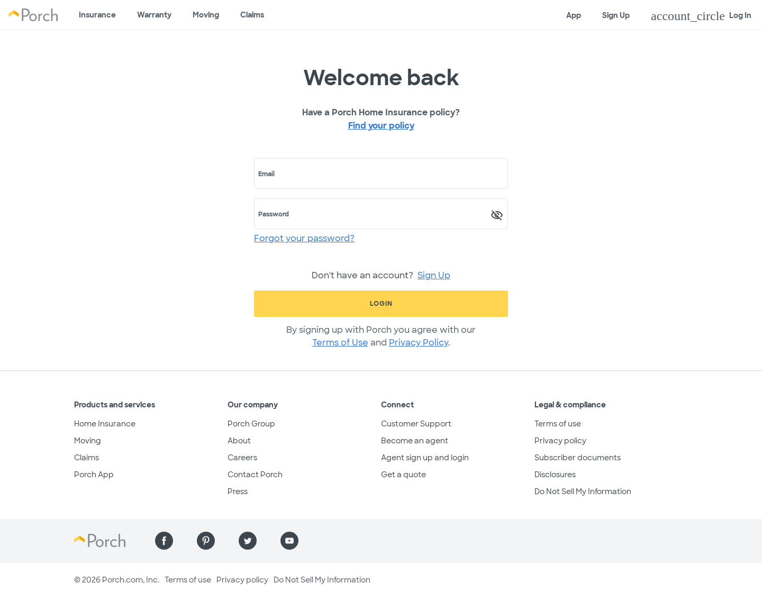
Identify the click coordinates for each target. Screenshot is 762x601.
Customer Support (416, 424)
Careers (242, 457)
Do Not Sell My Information (582, 491)
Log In (701, 16)
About (239, 440)
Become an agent (414, 440)
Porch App (94, 474)
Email (266, 174)
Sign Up (616, 15)
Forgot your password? (304, 238)
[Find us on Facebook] (164, 541)
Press (238, 491)
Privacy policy (560, 440)
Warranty (154, 15)
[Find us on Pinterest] (206, 541)
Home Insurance (104, 424)
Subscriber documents (577, 457)
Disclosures (555, 474)
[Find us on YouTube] (289, 541)
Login (381, 303)
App (573, 15)
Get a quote (403, 474)
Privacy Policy (418, 342)
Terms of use (557, 424)
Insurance (97, 15)
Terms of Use (340, 342)
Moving (206, 15)
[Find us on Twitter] (248, 541)
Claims (252, 15)
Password (273, 214)
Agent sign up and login (425, 457)
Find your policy (381, 125)
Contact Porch (255, 474)
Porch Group (251, 424)
